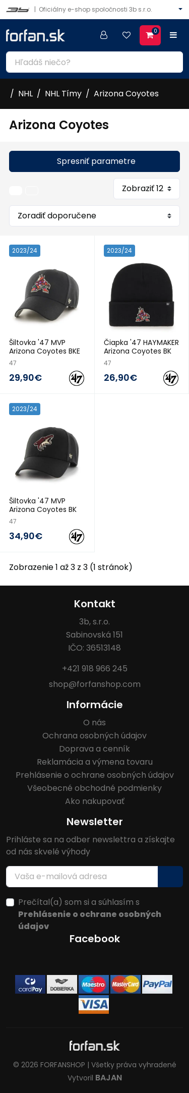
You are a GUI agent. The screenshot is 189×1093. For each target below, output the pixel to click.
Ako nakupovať (94, 801)
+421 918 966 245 (95, 668)
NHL (25, 93)
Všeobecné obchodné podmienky (94, 788)
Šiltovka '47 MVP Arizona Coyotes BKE (44, 346)
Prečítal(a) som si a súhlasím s (89, 914)
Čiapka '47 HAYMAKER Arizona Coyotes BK (141, 346)
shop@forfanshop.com (95, 684)
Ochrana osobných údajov (94, 735)
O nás (94, 722)
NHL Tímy (63, 93)
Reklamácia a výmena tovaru (95, 762)
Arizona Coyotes (126, 93)
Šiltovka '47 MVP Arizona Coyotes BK (43, 505)
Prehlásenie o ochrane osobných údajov (95, 775)
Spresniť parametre (96, 161)
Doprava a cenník (94, 749)
